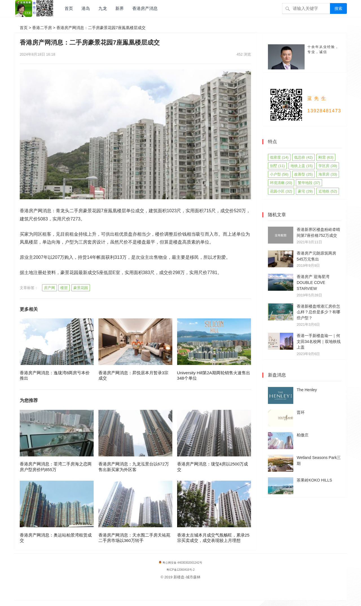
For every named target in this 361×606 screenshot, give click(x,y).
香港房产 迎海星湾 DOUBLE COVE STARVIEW (313, 282)
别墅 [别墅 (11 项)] (277, 166)
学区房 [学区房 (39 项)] (327, 166)
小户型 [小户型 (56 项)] (279, 174)
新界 (119, 8)
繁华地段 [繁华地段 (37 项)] (309, 183)
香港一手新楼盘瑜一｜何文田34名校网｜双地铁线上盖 (319, 341)
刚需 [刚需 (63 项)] (325, 157)
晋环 (301, 412)
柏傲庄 (303, 435)
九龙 (102, 8)
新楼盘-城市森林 (186, 577)
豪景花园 (80, 288)
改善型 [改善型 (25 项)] (303, 174)
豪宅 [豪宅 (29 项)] (305, 191)
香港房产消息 (145, 8)
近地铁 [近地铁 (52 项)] (327, 191)
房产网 (49, 288)
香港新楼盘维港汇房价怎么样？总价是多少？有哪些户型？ (318, 312)
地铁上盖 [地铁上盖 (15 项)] (301, 166)
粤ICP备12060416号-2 (180, 569)
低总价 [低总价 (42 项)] (303, 157)
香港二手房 (42, 27)
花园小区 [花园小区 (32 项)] (281, 191)
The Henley (307, 390)
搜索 (338, 8)
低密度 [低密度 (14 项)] (279, 157)
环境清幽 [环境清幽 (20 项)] (281, 183)
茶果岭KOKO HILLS (314, 480)
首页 (69, 8)
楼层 (64, 288)
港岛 (86, 8)
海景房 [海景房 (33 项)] (327, 174)
